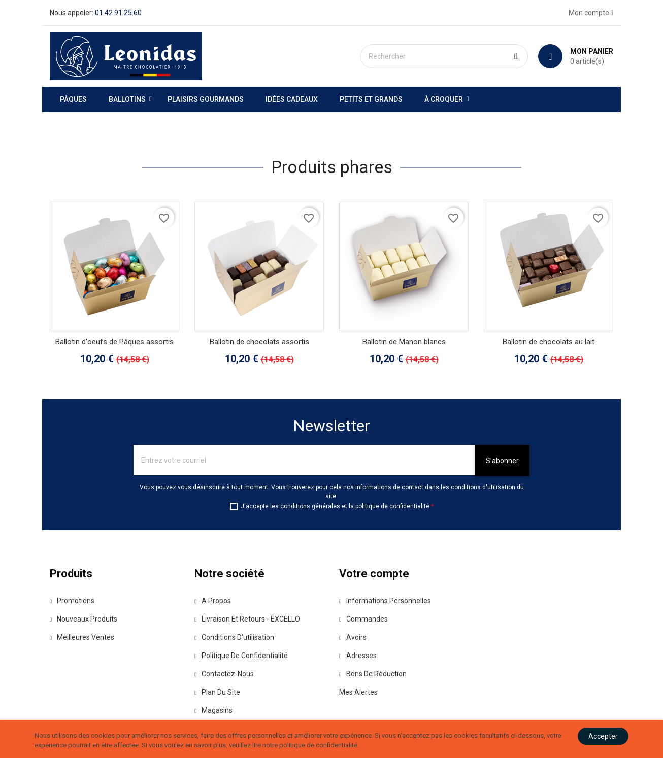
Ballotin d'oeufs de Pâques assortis (114, 342)
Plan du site (217, 692)
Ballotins (127, 99)
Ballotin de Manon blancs (404, 342)
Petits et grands (371, 99)
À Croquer (443, 99)
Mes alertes (358, 692)
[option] (331, 117)
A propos (212, 601)
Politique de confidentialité (241, 655)
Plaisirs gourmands (206, 99)
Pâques (73, 99)
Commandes (363, 619)
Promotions (72, 601)
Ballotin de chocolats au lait (548, 342)
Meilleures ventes (82, 637)
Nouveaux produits (83, 619)
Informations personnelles (385, 601)
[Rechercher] (444, 56)
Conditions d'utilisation (234, 637)
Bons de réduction (373, 674)
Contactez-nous (224, 674)
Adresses (358, 655)
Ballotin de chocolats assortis (259, 342)
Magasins (213, 710)
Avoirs (353, 637)
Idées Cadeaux (292, 99)
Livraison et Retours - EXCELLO (247, 619)
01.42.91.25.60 (118, 13)
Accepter (603, 736)
